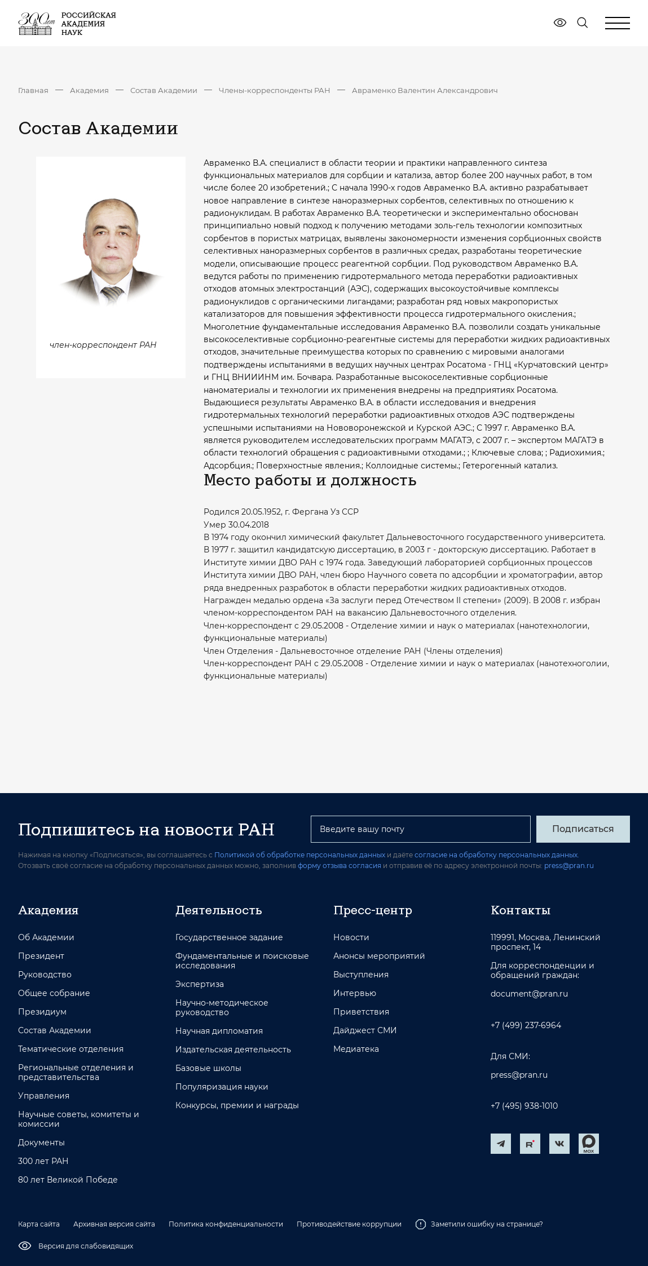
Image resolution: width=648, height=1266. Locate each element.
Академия (89, 90)
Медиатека (356, 1049)
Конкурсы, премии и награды (237, 1105)
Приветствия (361, 1012)
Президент (41, 956)
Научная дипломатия (219, 1031)
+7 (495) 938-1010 (524, 1106)
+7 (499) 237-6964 (526, 1025)
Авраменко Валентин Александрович (425, 90)
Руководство (45, 975)
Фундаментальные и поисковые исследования (242, 961)
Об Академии (46, 937)
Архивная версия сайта (114, 1224)
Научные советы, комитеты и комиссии (78, 1119)
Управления (43, 1096)
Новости (351, 937)
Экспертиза (199, 984)
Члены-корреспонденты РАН (274, 90)
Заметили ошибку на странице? (479, 1224)
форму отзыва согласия (339, 865)
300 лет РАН (43, 1161)
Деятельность (218, 910)
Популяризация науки (221, 1087)
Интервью (354, 993)
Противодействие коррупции (349, 1224)
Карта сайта (39, 1224)
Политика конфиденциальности (226, 1224)
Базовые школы (208, 1068)
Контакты (520, 910)
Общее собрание (54, 993)
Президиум (42, 1012)
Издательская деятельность (233, 1050)
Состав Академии (163, 90)
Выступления (361, 975)
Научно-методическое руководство (221, 1007)
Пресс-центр (372, 910)
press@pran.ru (569, 865)
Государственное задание (229, 937)
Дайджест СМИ (365, 1030)
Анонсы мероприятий (379, 956)
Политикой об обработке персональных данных (299, 855)
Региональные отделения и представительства (76, 1072)
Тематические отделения (71, 1049)
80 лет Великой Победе (68, 1180)
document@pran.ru (529, 994)
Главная (33, 90)
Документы (41, 1143)
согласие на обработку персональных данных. (497, 855)
